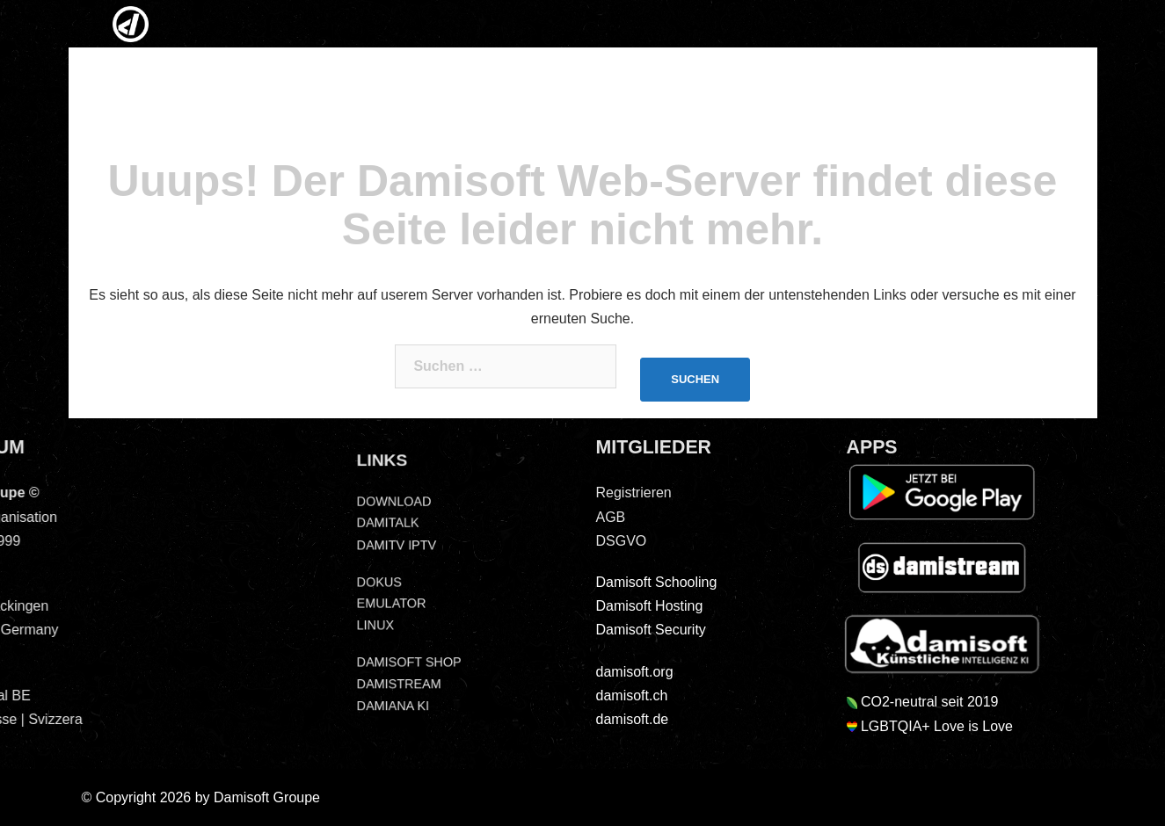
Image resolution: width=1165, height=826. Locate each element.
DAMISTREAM (395, 690)
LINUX (637, 26)
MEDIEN (472, 26)
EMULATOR (387, 605)
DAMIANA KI (389, 712)
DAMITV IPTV (392, 543)
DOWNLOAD (390, 497)
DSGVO (1032, 26)
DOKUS (374, 582)
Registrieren (606, 492)
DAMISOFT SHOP (406, 667)
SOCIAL (872, 26)
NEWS (313, 26)
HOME (127, 26)
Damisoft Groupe (267, 797)
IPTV (549, 26)
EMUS (705, 26)
